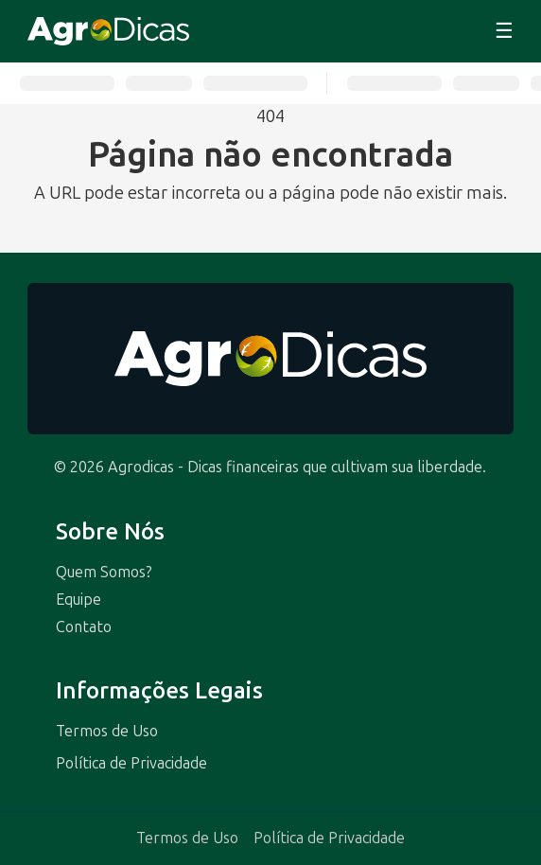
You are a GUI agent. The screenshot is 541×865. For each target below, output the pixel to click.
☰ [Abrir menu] (504, 31)
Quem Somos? (104, 572)
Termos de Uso (107, 731)
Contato (84, 627)
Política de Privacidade (131, 763)
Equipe (78, 600)
